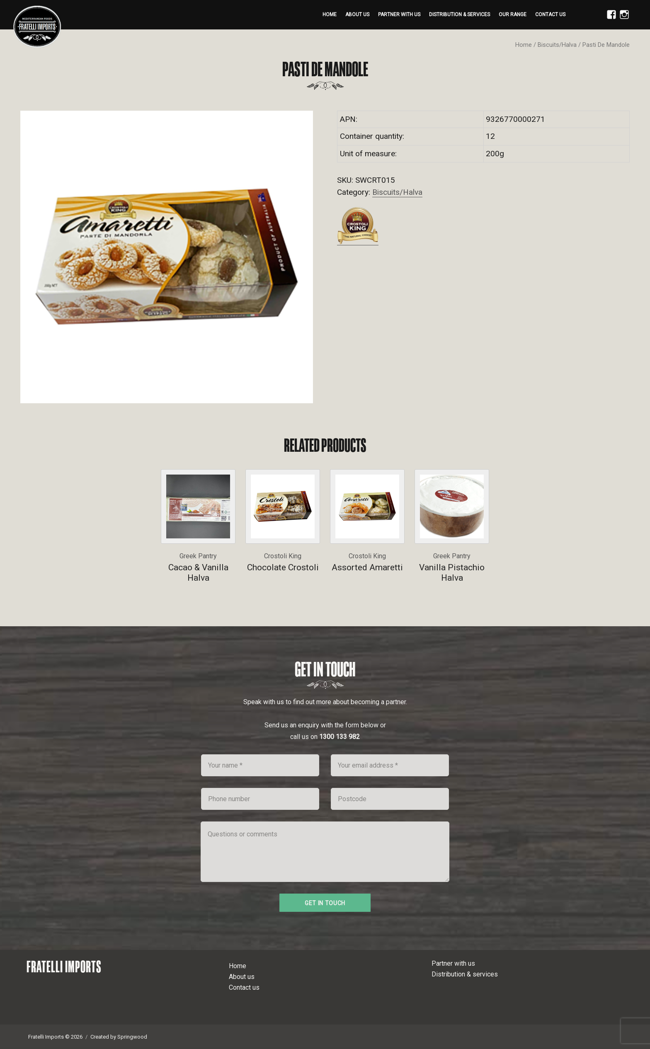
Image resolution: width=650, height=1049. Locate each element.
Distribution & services (459, 14)
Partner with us (399, 14)
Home (330, 14)
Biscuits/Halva (557, 44)
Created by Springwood (118, 1037)
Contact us (550, 14)
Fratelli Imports (64, 966)
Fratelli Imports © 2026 (55, 1037)
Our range (512, 14)
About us (357, 14)
